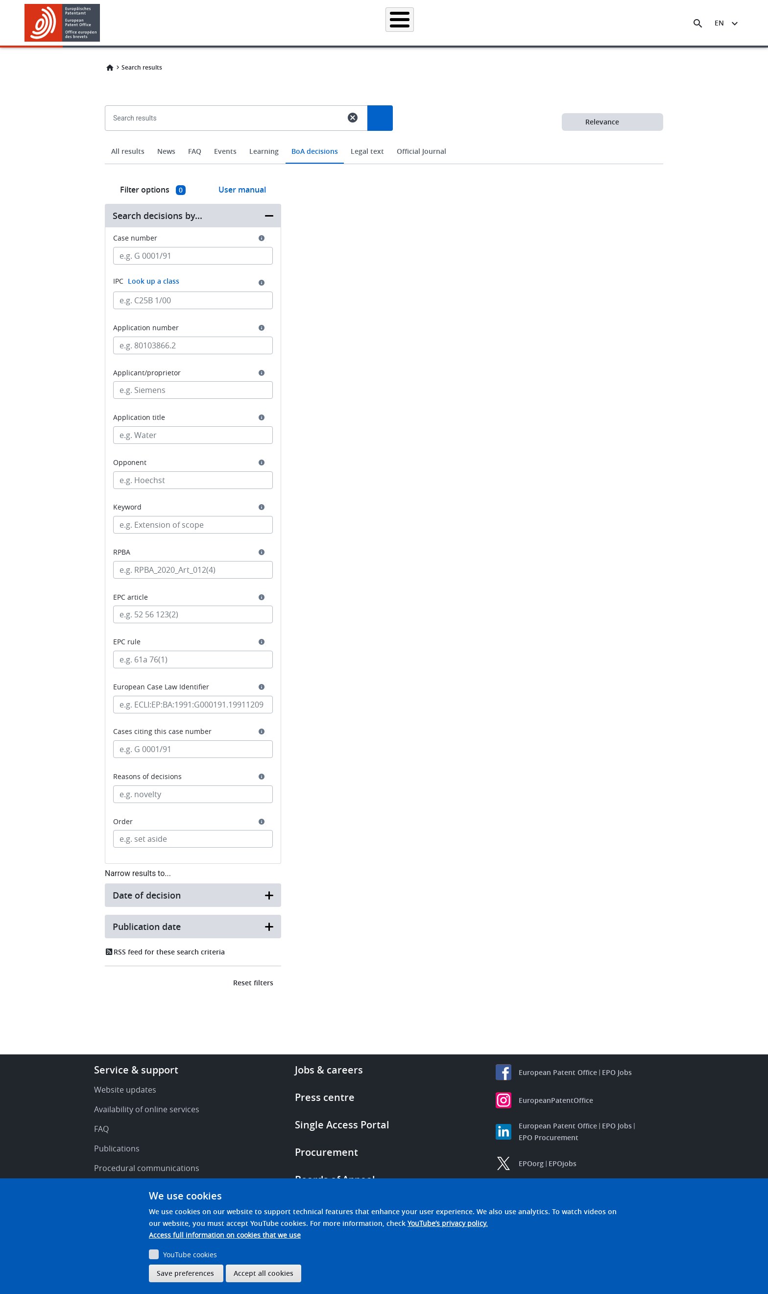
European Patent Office (558, 1072)
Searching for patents (279, 23)
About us (588, 23)
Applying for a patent (358, 23)
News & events (490, 23)
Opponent (129, 462)
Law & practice (428, 23)
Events (225, 151)
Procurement (326, 1152)
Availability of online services (146, 1109)
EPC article (130, 597)
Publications (117, 1148)
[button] (101, 23)
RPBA (121, 552)
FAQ (194, 151)
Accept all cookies (263, 1273)
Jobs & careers (329, 1069)
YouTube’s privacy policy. (448, 1223)
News (166, 151)
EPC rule (127, 641)
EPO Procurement (548, 1137)
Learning (543, 23)
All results (127, 151)
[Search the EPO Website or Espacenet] (698, 23)
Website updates (125, 1089)
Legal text (367, 151)
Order (123, 821)
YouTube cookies (190, 1254)
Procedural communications (146, 1168)
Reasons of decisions (147, 776)
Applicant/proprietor (147, 372)
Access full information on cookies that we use (225, 1235)
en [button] (719, 22)
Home (109, 67)
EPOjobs (562, 1163)
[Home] (62, 23)
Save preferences (185, 1273)
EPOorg (531, 1163)
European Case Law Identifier (161, 687)
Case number (135, 238)
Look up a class (153, 281)
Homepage (213, 23)
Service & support (136, 1069)
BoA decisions (314, 151)
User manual (242, 189)
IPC (146, 281)
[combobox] (384, 141)
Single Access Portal (342, 1124)
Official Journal (421, 151)
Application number (146, 327)
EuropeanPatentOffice (556, 1100)
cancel (353, 117)
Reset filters (253, 982)
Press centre (325, 1097)
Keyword (127, 507)
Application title (139, 417)
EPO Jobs (617, 1072)
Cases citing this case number (162, 731)
